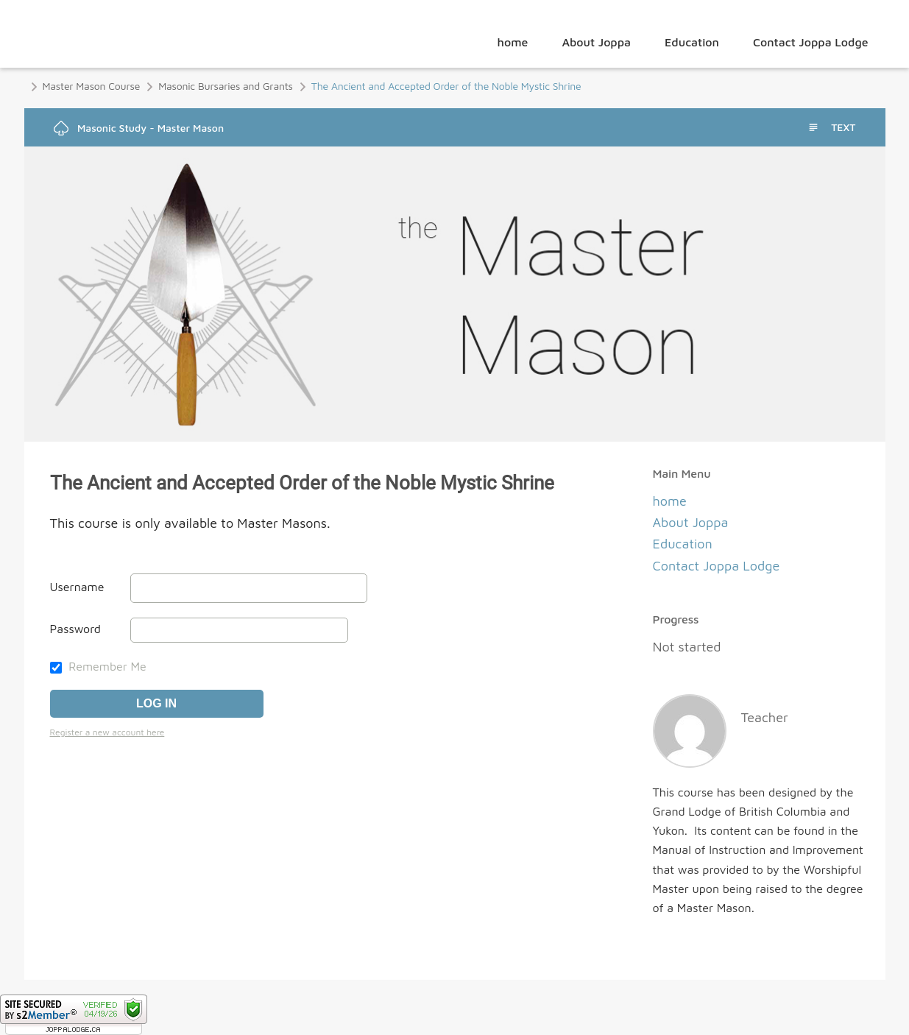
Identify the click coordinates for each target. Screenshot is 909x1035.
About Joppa (596, 42)
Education (692, 42)
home (513, 42)
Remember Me (98, 666)
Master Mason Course (92, 86)
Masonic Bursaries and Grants (225, 86)
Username (77, 586)
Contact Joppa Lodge (811, 42)
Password (75, 628)
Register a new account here (107, 732)
